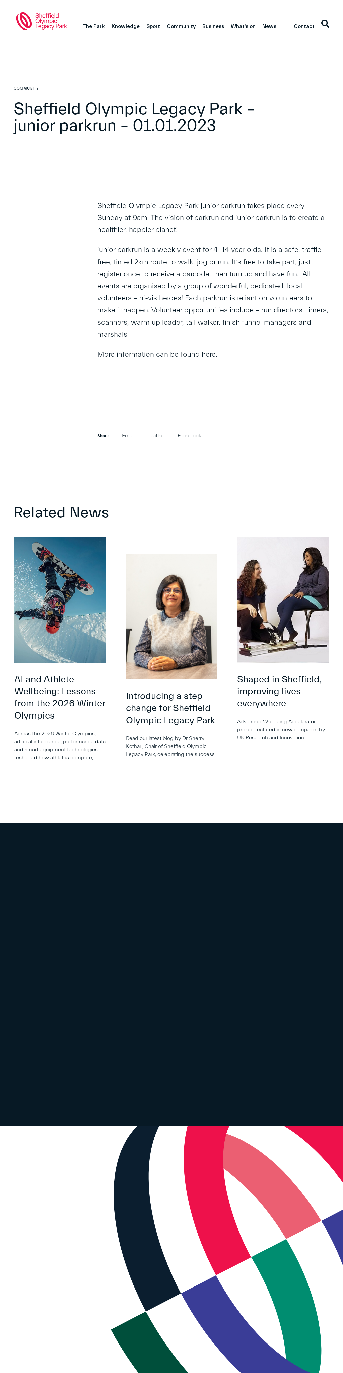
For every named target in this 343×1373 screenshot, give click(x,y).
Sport (153, 26)
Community (181, 26)
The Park (93, 26)
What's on (243, 26)
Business (213, 26)
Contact (304, 26)
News (269, 26)
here (209, 354)
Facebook (189, 436)
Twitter (156, 436)
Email (128, 436)
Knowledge (126, 26)
